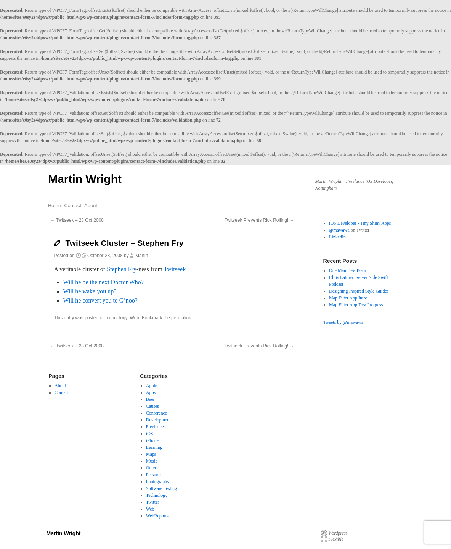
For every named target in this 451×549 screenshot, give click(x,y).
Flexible (336, 539)
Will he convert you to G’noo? (100, 300)
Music (151, 461)
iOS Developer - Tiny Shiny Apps (360, 223)
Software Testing (161, 488)
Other (151, 468)
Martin (141, 255)
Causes (152, 406)
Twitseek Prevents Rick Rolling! (259, 220)
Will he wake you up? (90, 291)
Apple (151, 385)
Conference (156, 413)
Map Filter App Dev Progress (356, 304)
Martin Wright (85, 179)
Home (54, 205)
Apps (151, 392)
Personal (154, 474)
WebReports (157, 516)
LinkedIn (337, 237)
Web (134, 317)
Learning (154, 447)
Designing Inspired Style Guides (358, 291)
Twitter (152, 502)
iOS (149, 433)
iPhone (152, 440)
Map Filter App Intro (348, 298)
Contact (72, 205)
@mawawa (339, 230)
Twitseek (175, 269)
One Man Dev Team (347, 270)
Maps (151, 454)
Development (158, 420)
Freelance (155, 426)
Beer (150, 399)
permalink (181, 317)
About (90, 205)
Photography (157, 481)
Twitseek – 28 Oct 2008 (77, 220)
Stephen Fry (121, 269)
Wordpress (338, 533)
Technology (115, 317)
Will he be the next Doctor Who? (103, 282)
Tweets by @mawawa (343, 322)
